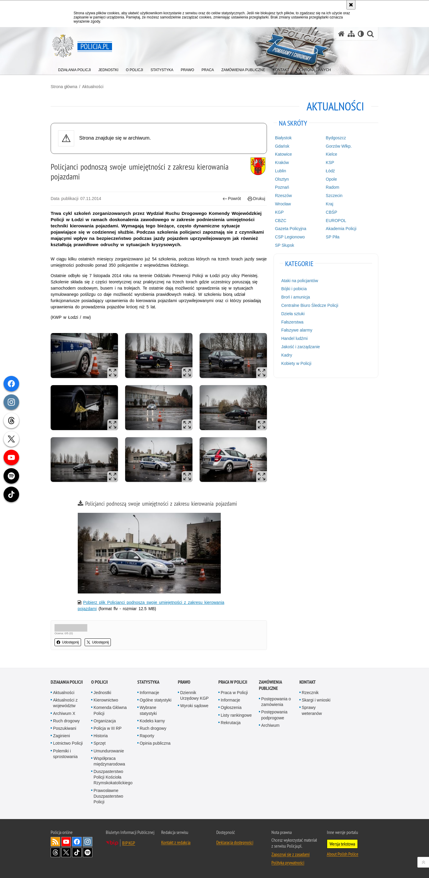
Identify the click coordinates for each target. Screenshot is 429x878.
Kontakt (307, 682)
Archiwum (270, 725)
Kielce (331, 154)
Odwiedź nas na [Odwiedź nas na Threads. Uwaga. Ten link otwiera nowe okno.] (55, 852)
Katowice (283, 154)
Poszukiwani (64, 728)
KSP (330, 162)
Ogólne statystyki (156, 700)
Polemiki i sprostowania (65, 754)
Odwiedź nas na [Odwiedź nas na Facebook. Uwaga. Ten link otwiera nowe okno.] (77, 841)
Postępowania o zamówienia (276, 701)
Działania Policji (67, 682)
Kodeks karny (152, 720)
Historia (101, 735)
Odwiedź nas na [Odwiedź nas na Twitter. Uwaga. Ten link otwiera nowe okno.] (66, 852)
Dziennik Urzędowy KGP (194, 695)
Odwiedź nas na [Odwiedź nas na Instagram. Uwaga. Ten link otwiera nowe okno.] (87, 841)
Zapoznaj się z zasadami (290, 854)
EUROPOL (336, 220)
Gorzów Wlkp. (339, 146)
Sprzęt (99, 743)
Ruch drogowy (66, 720)
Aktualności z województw (65, 703)
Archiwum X (64, 713)
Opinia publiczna (155, 743)
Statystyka (148, 682)
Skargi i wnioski (316, 700)
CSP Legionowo (290, 237)
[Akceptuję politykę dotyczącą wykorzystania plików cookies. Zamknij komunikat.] (350, 5)
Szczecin (334, 195)
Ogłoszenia (231, 707)
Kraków (282, 162)
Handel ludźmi (294, 338)
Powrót (232, 198)
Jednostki (102, 692)
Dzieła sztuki (293, 313)
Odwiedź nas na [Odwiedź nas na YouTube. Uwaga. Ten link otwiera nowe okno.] (66, 841)
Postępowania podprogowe (274, 715)
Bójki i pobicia (294, 288)
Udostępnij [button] (68, 642)
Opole (331, 179)
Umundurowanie (109, 751)
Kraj (329, 203)
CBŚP (331, 212)
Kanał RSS (55, 841)
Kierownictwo (106, 700)
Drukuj (256, 198)
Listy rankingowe (236, 715)
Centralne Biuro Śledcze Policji (309, 305)
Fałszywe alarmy (296, 330)
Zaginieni (61, 735)
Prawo (184, 682)
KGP (279, 212)
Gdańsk (282, 146)
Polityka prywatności (287, 862)
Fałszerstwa (292, 322)
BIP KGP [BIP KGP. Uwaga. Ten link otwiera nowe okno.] (128, 843)
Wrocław (283, 203)
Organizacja (105, 720)
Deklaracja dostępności (234, 842)
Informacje (149, 692)
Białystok (283, 137)
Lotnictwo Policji (68, 743)
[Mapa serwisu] (351, 34)
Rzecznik (310, 692)
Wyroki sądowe (194, 705)
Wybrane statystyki (148, 710)
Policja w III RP (108, 728)
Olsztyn (282, 179)
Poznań (282, 187)
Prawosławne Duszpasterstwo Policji (108, 796)
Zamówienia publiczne (270, 685)
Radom (332, 187)
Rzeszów (283, 195)
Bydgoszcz (336, 137)
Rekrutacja (231, 722)
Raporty (147, 735)
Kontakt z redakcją (175, 842)
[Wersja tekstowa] (361, 34)
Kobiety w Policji (296, 363)
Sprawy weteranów (312, 710)
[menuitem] (74, 68)
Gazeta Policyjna (290, 228)
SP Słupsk (284, 245)
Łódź (330, 170)
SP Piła (333, 237)
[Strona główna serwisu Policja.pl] (341, 34)
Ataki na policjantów (299, 280)
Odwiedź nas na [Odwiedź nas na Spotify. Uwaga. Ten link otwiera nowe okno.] (87, 852)
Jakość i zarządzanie (300, 346)
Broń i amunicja (295, 297)
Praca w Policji (232, 682)
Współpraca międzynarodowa (109, 761)
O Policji (99, 682)
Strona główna (64, 86)
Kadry (286, 355)
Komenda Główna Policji (110, 710)
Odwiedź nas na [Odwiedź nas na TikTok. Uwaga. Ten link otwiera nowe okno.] (77, 852)
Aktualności (92, 86)
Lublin (280, 170)
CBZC (280, 220)
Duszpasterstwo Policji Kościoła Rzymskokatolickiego (113, 777)
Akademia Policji (341, 228)
